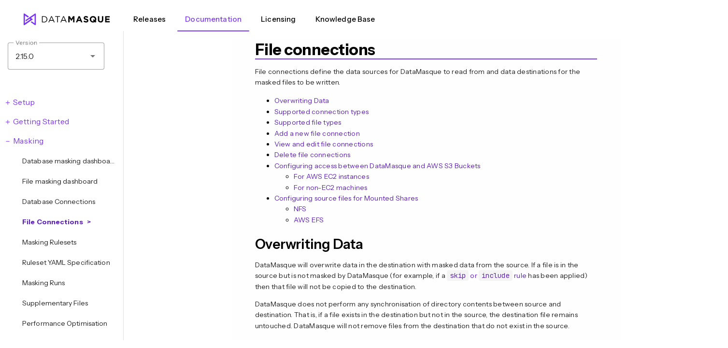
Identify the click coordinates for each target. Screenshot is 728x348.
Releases (149, 19)
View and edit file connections (323, 144)
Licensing (278, 19)
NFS (300, 208)
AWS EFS (309, 220)
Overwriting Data (301, 100)
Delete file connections (312, 154)
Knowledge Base (345, 19)
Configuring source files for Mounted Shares (346, 198)
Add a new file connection (317, 133)
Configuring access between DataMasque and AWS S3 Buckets (377, 165)
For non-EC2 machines (331, 187)
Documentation (213, 19)
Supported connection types (321, 111)
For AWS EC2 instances (331, 176)
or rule (487, 275)
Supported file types (308, 122)
